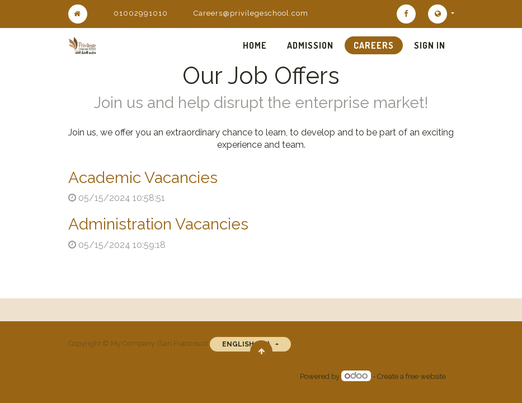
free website (426, 376)
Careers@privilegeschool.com (251, 13)
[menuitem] (255, 45)
